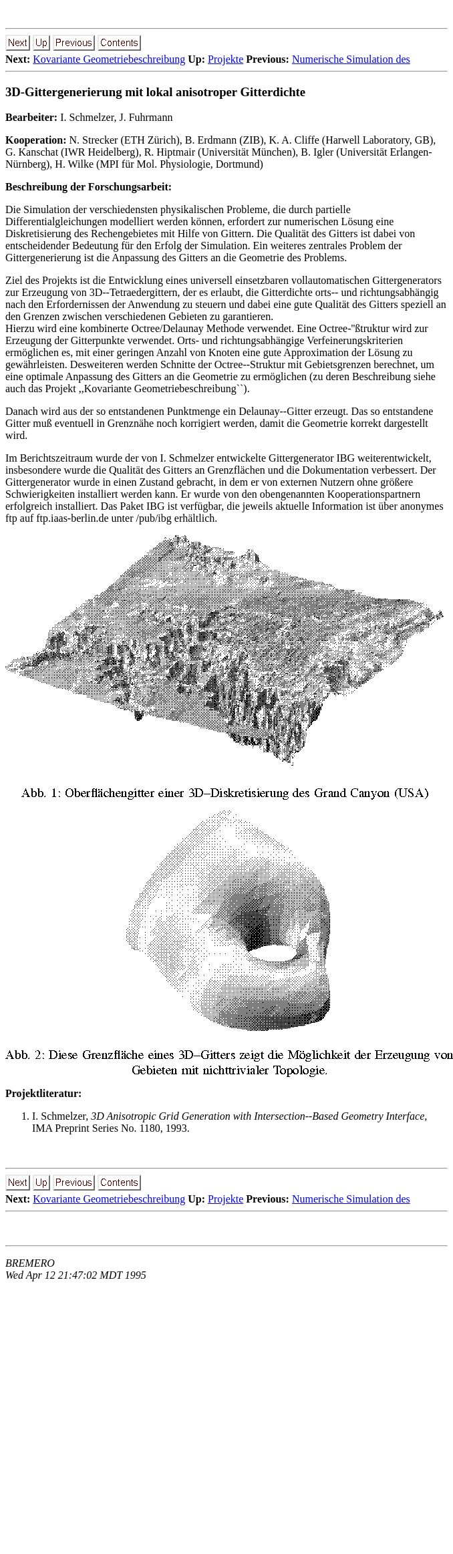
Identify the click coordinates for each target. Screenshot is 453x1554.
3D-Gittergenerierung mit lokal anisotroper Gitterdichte (155, 92)
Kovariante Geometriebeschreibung (109, 59)
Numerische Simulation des (351, 59)
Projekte (225, 59)
